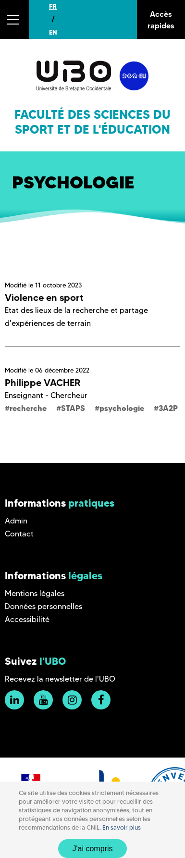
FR (53, 6)
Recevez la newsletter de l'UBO (60, 679)
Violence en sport (44, 297)
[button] (14, 19)
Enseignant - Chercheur (46, 395)
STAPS (73, 408)
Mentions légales (34, 593)
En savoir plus (121, 827)
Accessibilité (27, 619)
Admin (16, 520)
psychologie (121, 408)
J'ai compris (93, 849)
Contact (19, 533)
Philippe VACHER (43, 382)
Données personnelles (43, 606)
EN (53, 32)
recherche (28, 408)
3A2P (168, 408)
